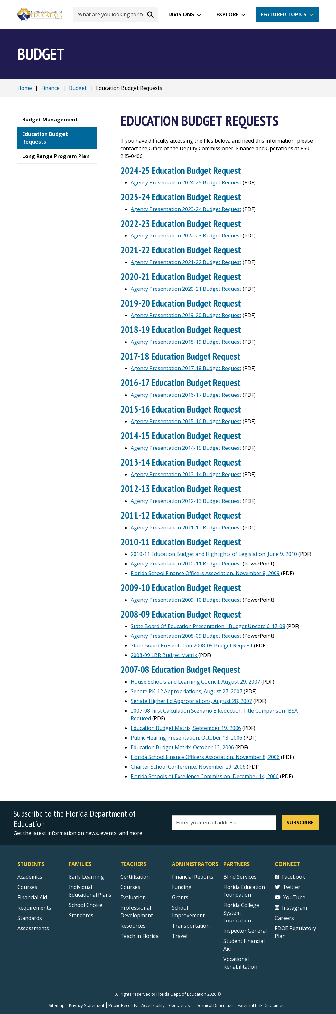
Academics (29, 876)
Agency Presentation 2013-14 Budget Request (186, 474)
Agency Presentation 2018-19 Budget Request (186, 341)
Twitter (287, 887)
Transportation (191, 925)
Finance (50, 88)
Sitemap (57, 1005)
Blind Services (240, 876)
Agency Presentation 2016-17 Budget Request (186, 394)
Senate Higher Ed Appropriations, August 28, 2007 (191, 701)
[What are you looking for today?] (115, 14)
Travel (179, 935)
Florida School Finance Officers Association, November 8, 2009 (205, 573)
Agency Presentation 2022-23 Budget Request (186, 235)
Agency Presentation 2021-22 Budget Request (186, 262)
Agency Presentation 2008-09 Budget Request (186, 635)
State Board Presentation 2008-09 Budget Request (192, 645)
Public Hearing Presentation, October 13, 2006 (186, 737)
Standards (81, 915)
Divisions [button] (181, 14)
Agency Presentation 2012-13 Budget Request (186, 500)
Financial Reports (192, 876)
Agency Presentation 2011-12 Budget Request (186, 527)
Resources (132, 925)
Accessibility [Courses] (153, 1005)
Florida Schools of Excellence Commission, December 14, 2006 (205, 776)
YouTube (290, 897)
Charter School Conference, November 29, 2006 (188, 766)
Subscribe (299, 822)
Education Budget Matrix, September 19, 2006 (186, 728)
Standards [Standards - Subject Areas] (29, 917)
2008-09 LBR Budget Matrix (164, 655)
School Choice (85, 905)
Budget (78, 88)
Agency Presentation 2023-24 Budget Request (186, 209)
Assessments (33, 928)
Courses (27, 887)
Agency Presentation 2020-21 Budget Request (186, 288)
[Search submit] (150, 14)
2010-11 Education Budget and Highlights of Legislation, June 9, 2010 (214, 553)
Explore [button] (227, 14)
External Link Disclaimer (261, 1005)
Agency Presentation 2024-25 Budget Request (186, 182)
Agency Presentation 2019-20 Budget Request (186, 315)
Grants (180, 897)
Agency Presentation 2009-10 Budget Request (186, 599)
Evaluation (133, 897)
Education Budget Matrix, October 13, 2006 (182, 747)
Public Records (122, 1005)
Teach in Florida (139, 935)
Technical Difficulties (214, 1005)
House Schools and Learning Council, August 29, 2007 (195, 681)
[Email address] (224, 822)
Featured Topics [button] (283, 14)
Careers (284, 917)
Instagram (291, 907)
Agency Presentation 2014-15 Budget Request (186, 447)
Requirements (34, 907)
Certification (135, 876)
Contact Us (179, 1005)
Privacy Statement (86, 1005)
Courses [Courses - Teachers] (130, 887)
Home (24, 88)
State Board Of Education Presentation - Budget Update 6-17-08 (208, 626)
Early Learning (86, 876)
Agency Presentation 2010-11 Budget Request (186, 563)
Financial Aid (32, 897)
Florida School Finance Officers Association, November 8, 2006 (205, 757)
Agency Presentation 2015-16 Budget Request (186, 421)
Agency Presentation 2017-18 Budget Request (186, 368)
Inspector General (245, 930)
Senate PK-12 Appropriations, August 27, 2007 (186, 691)
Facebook (290, 876)
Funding (181, 887)
